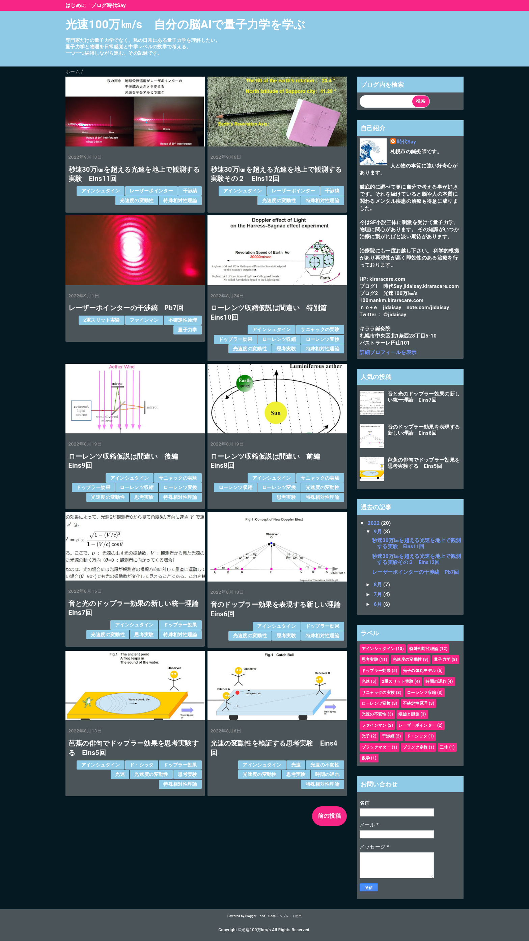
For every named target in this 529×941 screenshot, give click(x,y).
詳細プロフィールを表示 (388, 352)
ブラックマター (376, 747)
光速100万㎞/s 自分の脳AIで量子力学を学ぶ (185, 24)
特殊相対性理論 (180, 200)
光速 (120, 774)
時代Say (406, 142)
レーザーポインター (151, 190)
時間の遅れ (327, 774)
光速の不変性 (324, 765)
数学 (366, 758)
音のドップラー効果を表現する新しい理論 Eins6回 (424, 430)
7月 (378, 594)
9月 (378, 532)
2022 (374, 523)
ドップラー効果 (235, 339)
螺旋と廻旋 (408, 714)
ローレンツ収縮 (279, 339)
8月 (378, 585)
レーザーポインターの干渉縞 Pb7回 (126, 308)
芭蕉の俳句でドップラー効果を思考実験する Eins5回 (424, 463)
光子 (366, 736)
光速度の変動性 (137, 200)
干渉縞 (190, 190)
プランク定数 (415, 747)
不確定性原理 (182, 320)
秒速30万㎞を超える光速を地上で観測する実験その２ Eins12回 (416, 559)
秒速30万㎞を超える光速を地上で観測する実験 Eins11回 (416, 543)
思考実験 (286, 348)
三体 (444, 747)
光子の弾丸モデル (419, 670)
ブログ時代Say (108, 5)
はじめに (75, 5)
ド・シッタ (142, 765)
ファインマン (144, 320)
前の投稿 (329, 815)
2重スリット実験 (101, 320)
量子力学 (187, 329)
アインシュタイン (100, 190)
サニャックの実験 (320, 329)
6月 (378, 604)
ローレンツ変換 (322, 339)
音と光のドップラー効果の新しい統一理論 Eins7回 (424, 397)
